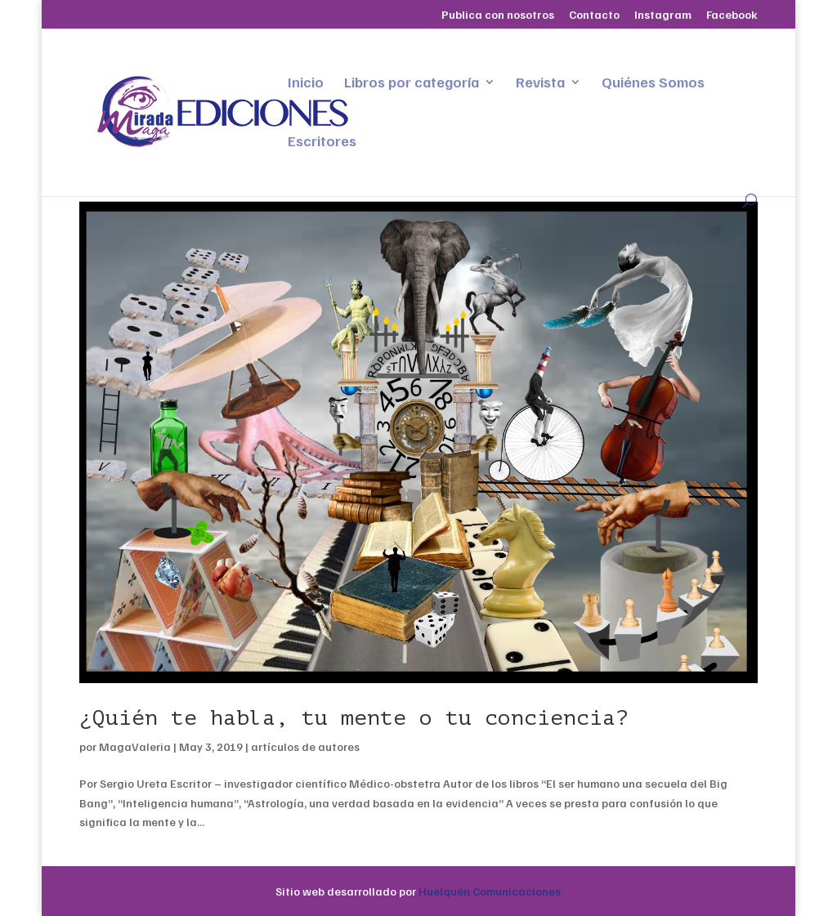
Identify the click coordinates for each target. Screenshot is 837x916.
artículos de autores (305, 746)
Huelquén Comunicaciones (489, 891)
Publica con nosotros (497, 15)
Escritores (322, 142)
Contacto (594, 15)
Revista (540, 83)
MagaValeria (135, 746)
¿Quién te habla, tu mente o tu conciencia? (354, 718)
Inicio (306, 83)
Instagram (663, 15)
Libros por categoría (411, 83)
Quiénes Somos (653, 83)
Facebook (732, 15)
